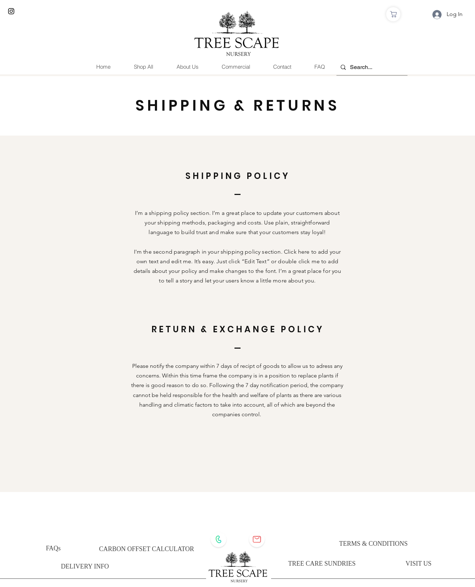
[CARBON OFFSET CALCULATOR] (146, 549)
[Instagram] (11, 11)
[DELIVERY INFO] (85, 566)
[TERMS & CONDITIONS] (373, 543)
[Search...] (371, 67)
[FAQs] (53, 548)
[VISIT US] (419, 563)
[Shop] (393, 14)
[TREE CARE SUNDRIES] (322, 563)
